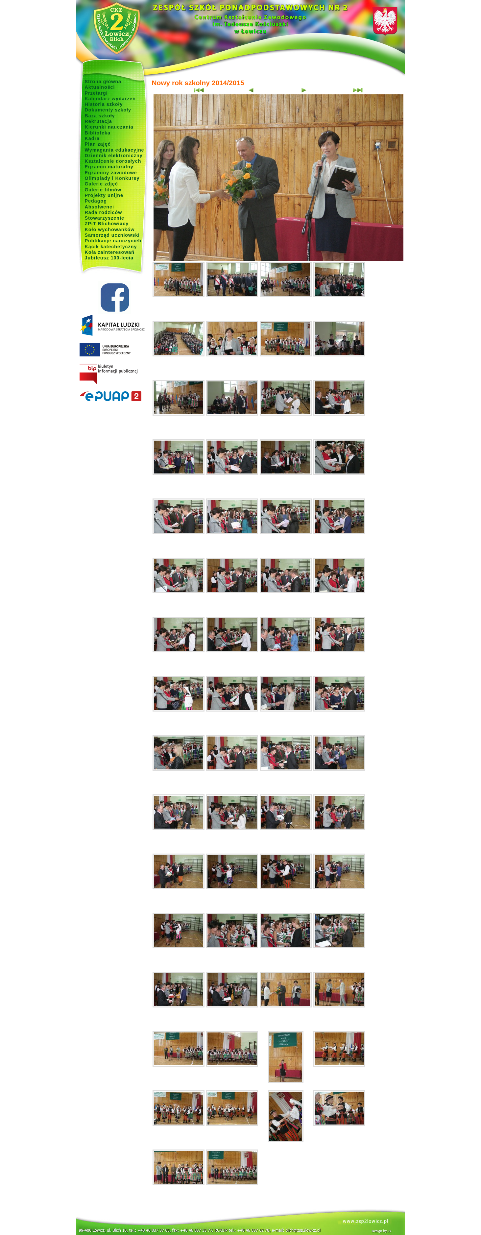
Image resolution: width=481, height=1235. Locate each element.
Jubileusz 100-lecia (109, 257)
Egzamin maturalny (109, 166)
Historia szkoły (104, 104)
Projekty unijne (104, 195)
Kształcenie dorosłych (113, 161)
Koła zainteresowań (110, 252)
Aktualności (100, 87)
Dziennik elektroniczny (114, 155)
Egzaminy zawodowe (111, 172)
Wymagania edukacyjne (114, 150)
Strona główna (103, 81)
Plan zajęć (98, 144)
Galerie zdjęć (101, 183)
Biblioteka (97, 132)
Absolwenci (99, 206)
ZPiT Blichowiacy (107, 223)
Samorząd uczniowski (112, 235)
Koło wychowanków (110, 229)
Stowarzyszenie (105, 218)
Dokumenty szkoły (108, 109)
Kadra (92, 138)
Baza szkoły (100, 115)
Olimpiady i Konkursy (112, 178)
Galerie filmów (103, 189)
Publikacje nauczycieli (113, 240)
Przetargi (96, 93)
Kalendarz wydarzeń (110, 98)
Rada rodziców (103, 212)
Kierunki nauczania (109, 127)
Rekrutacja (98, 121)
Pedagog (96, 201)
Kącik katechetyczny (111, 246)
